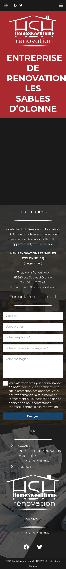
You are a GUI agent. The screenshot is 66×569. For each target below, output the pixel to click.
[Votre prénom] (33, 327)
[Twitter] (21, 5)
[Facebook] (15, 5)
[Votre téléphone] (33, 338)
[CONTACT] (13, 467)
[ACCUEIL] (13, 446)
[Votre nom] (33, 316)
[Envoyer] (33, 416)
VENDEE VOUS (40, 561)
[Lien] (5, 5)
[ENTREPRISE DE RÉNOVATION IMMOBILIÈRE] (13, 453)
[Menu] (61, 5)
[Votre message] (33, 366)
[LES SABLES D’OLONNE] (13, 461)
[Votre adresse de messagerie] (33, 348)
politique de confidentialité (40, 387)
